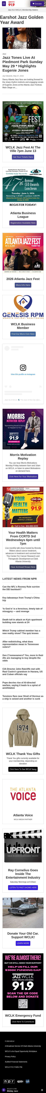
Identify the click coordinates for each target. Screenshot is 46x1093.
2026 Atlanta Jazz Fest (23, 279)
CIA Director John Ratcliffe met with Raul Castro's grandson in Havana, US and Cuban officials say (22, 672)
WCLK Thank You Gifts (23, 754)
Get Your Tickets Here (23, 157)
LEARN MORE (23, 943)
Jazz (4, 54)
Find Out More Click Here (23, 334)
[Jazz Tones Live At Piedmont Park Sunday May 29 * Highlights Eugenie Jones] (21, 38)
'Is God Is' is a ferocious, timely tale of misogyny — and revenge (22, 610)
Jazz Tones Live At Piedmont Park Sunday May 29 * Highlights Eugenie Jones (22, 63)
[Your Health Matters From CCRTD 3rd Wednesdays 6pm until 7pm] (23, 507)
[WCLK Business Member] (23, 307)
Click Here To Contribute (23, 1021)
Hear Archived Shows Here (23, 567)
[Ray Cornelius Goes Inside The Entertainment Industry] (23, 847)
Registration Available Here (23, 222)
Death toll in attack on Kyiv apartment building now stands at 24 (22, 621)
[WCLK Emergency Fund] (23, 981)
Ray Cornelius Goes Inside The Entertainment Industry (23, 873)
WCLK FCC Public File (13, 1067)
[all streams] (42, 1090)
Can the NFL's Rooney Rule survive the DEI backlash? (21, 588)
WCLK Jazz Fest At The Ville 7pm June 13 (23, 149)
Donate (38, 4)
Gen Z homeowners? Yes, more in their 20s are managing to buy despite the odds (22, 658)
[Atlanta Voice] (23, 794)
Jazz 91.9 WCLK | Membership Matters (23, 10)
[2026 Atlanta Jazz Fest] (23, 253)
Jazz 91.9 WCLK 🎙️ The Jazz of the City (20, 400)
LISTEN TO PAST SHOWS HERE (23, 887)
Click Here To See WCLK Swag (23, 769)
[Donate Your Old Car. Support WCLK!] (23, 913)
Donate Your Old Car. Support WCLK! (23, 935)
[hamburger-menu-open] (4, 3)
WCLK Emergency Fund (23, 1015)
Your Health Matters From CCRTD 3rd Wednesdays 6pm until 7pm (23, 538)
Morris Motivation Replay (23, 456)
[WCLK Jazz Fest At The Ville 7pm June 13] (23, 121)
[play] (3, 1090)
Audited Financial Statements (16, 1062)
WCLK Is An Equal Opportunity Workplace (21, 1051)
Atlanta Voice (23, 815)
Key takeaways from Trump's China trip (20, 599)
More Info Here (23, 285)
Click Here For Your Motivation (23, 476)
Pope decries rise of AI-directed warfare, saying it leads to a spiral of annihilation (21, 685)
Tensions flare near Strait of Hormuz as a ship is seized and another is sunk (22, 697)
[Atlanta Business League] (23, 187)
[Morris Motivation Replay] (23, 429)
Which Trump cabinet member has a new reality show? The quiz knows (21, 632)
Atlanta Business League (23, 215)
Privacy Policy (10, 1057)
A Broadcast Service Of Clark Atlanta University (23, 1046)
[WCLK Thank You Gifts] (23, 728)
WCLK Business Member (23, 326)
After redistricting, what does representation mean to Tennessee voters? (20, 644)
